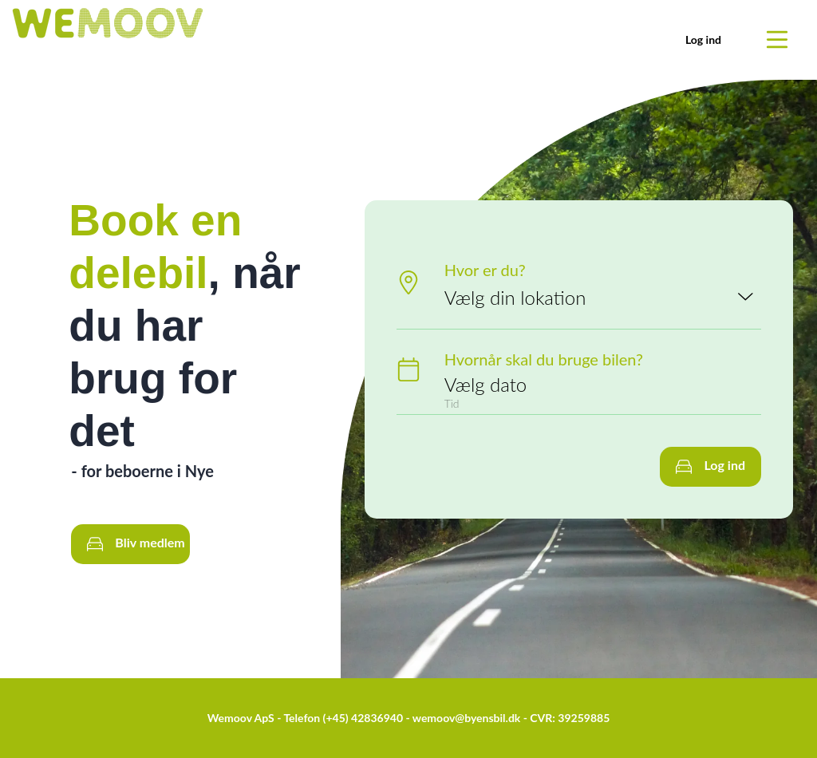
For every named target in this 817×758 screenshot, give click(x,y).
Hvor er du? (485, 269)
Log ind (703, 39)
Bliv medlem (135, 543)
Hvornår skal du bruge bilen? (543, 359)
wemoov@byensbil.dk (466, 717)
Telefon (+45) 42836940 (343, 717)
